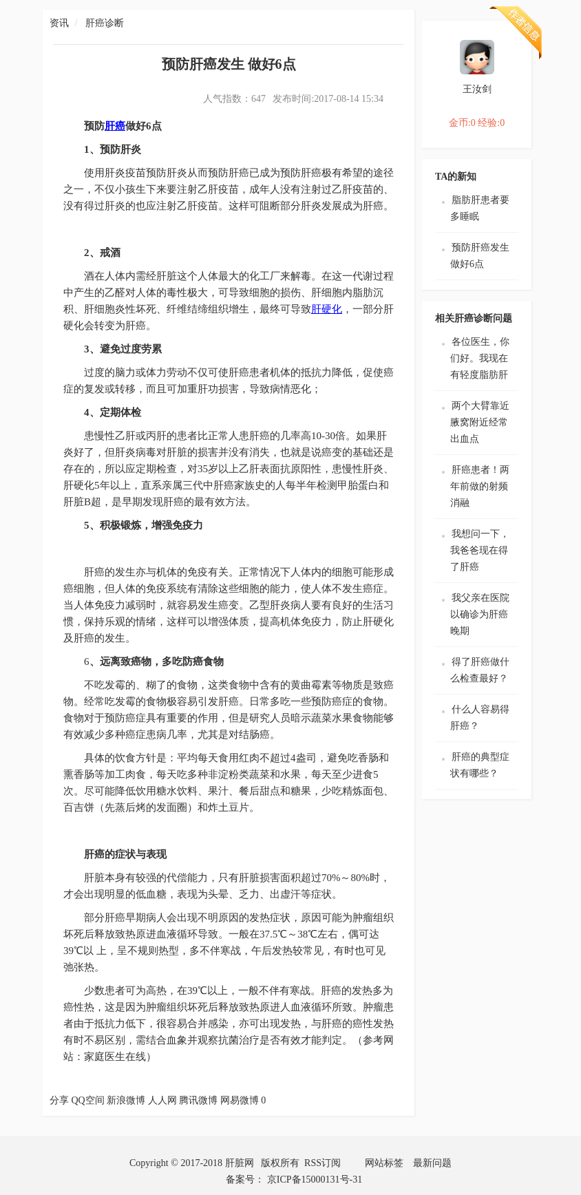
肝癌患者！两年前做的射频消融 (479, 486)
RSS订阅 (322, 1163)
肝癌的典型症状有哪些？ (479, 765)
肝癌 (115, 125)
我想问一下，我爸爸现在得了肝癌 (479, 550)
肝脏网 (239, 1163)
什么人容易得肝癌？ (479, 717)
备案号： (246, 1179)
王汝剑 (477, 89)
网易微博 (239, 1100)
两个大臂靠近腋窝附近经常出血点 (479, 422)
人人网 (162, 1100)
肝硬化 (326, 309)
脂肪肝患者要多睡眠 (479, 208)
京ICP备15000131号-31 (314, 1179)
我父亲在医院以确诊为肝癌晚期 (479, 614)
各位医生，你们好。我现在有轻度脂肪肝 (479, 358)
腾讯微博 (198, 1100)
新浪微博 (126, 1100)
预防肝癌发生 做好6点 (479, 255)
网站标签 (384, 1163)
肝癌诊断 (104, 23)
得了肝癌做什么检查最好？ (479, 670)
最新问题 (432, 1163)
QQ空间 (88, 1100)
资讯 (59, 23)
